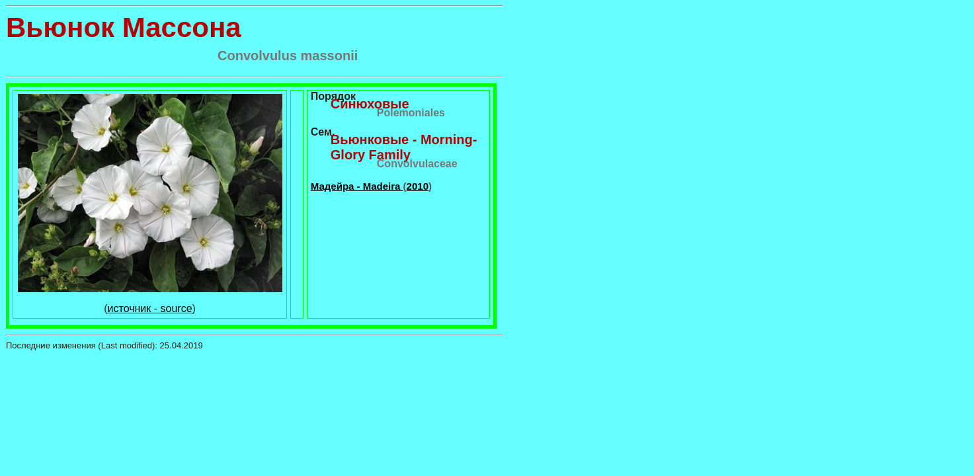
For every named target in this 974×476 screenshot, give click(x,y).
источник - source (150, 308)
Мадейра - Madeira (357, 186)
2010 (417, 186)
